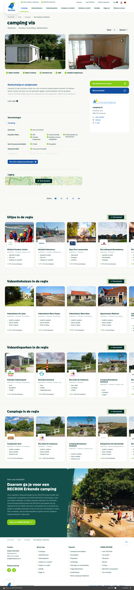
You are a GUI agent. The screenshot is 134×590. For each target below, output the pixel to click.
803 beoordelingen (110, 264)
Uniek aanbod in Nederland (30, 2)
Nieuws (104, 562)
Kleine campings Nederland (79, 576)
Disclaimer (107, 586)
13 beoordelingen (17, 264)
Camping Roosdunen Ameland (108, 381)
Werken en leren (119, 8)
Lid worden (106, 555)
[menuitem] (24, 8)
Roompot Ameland (46, 380)
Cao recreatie (106, 572)
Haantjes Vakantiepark (16, 380)
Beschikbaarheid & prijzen (109, 84)
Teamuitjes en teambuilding (79, 565)
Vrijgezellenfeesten (76, 569)
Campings (24, 8)
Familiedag (74, 562)
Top (126, 541)
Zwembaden (74, 555)
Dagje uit (107, 8)
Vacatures (79, 2)
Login (115, 2)
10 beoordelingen (17, 330)
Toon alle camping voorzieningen (22, 162)
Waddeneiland (57, 252)
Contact (104, 565)
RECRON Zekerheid (48, 2)
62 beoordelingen (110, 458)
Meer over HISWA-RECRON (21, 522)
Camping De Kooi (14, 444)
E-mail (97, 123)
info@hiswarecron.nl (14, 558)
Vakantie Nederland (103, 2)
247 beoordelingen (48, 264)
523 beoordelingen (17, 458)
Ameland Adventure (46, 249)
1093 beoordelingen (79, 394)
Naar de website (109, 91)
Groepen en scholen (68, 8)
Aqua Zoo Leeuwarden (78, 249)
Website (98, 120)
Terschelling (25, 316)
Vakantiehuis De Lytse (16, 314)
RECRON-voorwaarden (110, 569)
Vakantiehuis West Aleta (79, 314)
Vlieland (24, 252)
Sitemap (122, 586)
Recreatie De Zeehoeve (78, 380)
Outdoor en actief (84, 8)
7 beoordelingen (109, 330)
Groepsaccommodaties (78, 551)
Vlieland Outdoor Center (17, 249)
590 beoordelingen (48, 394)
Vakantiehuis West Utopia (49, 314)
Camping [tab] (11, 123)
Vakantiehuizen (36, 8)
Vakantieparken (51, 8)
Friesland (18, 252)
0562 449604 (99, 117)
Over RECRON (90, 2)
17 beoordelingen (79, 330)
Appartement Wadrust (109, 314)
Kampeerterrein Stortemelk (111, 444)
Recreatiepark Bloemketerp (111, 249)
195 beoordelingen (17, 394)
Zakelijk (97, 8)
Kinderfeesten (75, 572)
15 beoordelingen (48, 330)
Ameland (49, 252)
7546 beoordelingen (79, 264)
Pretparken (74, 558)
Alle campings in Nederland (42, 17)
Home (19, 17)
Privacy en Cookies (95, 586)
